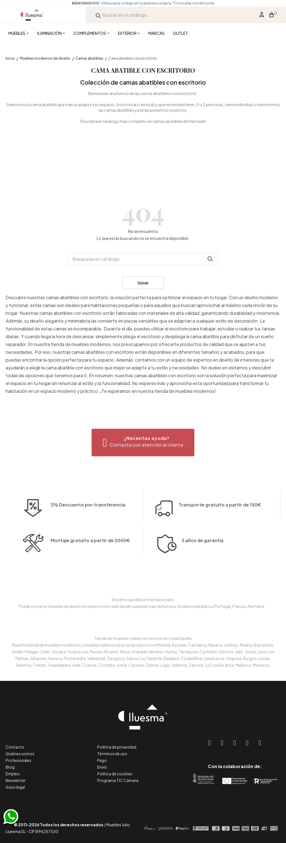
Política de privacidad (116, 746)
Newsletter (16, 780)
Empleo (13, 773)
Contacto (15, 746)
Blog (10, 766)
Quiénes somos (20, 753)
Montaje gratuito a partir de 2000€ (90, 562)
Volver (143, 282)
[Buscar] (143, 259)
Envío (102, 766)
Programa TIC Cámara (117, 780)
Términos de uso (112, 753)
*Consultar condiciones (193, 3)
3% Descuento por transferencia (88, 526)
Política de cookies (114, 773)
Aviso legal (15, 787)
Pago (102, 760)
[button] (143, 442)
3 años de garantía (202, 562)
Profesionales (18, 760)
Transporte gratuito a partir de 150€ (220, 483)
